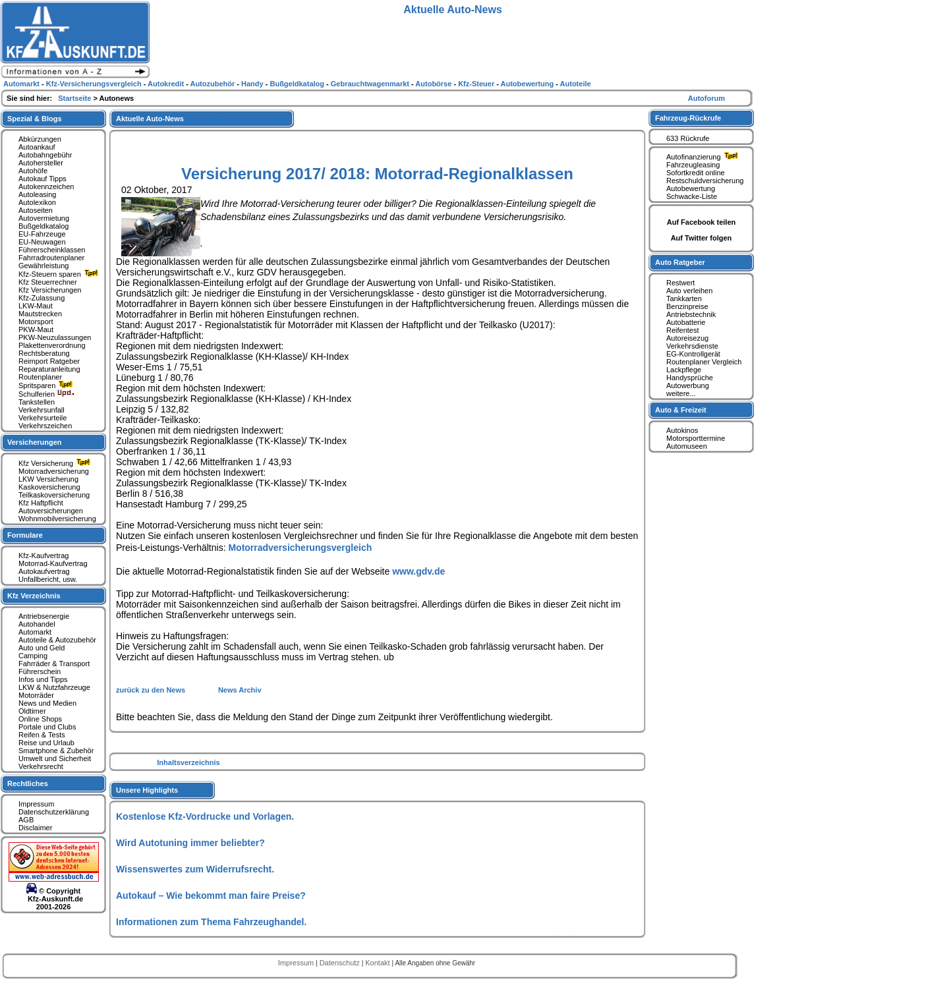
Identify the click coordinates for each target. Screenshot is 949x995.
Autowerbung (687, 385)
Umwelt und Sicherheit (54, 758)
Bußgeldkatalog (43, 226)
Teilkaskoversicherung (54, 495)
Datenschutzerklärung (53, 812)
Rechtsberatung (44, 353)
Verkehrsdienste (692, 346)
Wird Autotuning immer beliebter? (190, 843)
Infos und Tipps (43, 679)
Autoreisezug (687, 338)
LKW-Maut (35, 306)
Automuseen (686, 446)
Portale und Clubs (47, 727)
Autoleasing (37, 194)
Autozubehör (213, 84)
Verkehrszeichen (45, 426)
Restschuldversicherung (704, 181)
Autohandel (36, 624)
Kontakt (378, 963)
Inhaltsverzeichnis (188, 762)
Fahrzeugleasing (693, 165)
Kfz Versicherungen (49, 290)
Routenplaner (40, 377)
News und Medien (47, 703)
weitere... (681, 393)
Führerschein (39, 671)
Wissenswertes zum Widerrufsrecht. (195, 869)
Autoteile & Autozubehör (57, 640)
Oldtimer (32, 711)
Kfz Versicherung (56, 463)
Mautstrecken (40, 314)
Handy (253, 84)
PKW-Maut (35, 329)
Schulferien (46, 394)
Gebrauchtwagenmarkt (371, 84)
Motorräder (36, 695)
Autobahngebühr (45, 155)
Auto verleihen (689, 291)
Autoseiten (35, 210)
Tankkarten (684, 298)
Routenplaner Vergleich (703, 362)
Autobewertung (690, 188)
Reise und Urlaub (46, 743)
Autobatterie (685, 322)
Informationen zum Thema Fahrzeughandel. (211, 922)
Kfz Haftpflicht (40, 503)
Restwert (680, 283)
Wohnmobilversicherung (57, 519)
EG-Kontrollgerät (693, 354)
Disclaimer (35, 828)
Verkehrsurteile (42, 418)
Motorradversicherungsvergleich (300, 547)
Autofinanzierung (703, 157)
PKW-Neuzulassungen (54, 337)
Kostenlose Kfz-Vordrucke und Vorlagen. (205, 816)
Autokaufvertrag (44, 571)
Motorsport (35, 322)
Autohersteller (40, 163)
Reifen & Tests (41, 735)
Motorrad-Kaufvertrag (53, 563)
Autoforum (706, 98)
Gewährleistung (43, 266)
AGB (26, 820)
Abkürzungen (39, 139)
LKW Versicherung (48, 479)
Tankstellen (36, 402)
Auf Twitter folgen (701, 238)
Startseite (75, 98)
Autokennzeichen (46, 186)
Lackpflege (683, 370)
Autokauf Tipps (42, 179)
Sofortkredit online (695, 173)
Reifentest (682, 330)
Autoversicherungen (50, 511)
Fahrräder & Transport (54, 664)
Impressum (36, 804)
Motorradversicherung (53, 471)
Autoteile (575, 84)
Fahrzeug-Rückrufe (688, 118)
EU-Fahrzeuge (42, 234)
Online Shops (40, 719)
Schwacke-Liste (691, 196)
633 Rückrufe (687, 138)
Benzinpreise (687, 306)
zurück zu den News (151, 690)
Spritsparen (47, 385)
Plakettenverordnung (52, 345)
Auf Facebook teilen (701, 222)
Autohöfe (32, 171)
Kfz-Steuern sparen (59, 274)
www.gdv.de (418, 571)
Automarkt (34, 632)
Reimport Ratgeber (49, 361)
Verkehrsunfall (41, 410)
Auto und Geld (41, 648)
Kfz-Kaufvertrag (43, 555)
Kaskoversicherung (49, 487)
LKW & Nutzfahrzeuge (54, 687)
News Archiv (240, 690)
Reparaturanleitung (49, 369)
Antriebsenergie (43, 616)
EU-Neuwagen (42, 242)
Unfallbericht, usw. (47, 579)
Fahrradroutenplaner (51, 258)
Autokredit (167, 84)
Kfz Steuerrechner (47, 282)
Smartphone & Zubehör (56, 750)
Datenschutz (341, 963)
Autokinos (682, 430)
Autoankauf (36, 147)
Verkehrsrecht (40, 766)
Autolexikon (37, 202)
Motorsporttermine (695, 438)
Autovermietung (43, 218)
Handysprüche (689, 378)
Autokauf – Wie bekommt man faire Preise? (211, 895)
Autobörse (434, 84)
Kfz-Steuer (477, 84)
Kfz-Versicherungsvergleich (95, 84)
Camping (32, 656)
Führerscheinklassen (52, 250)
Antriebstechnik (691, 314)
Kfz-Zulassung (41, 298)
